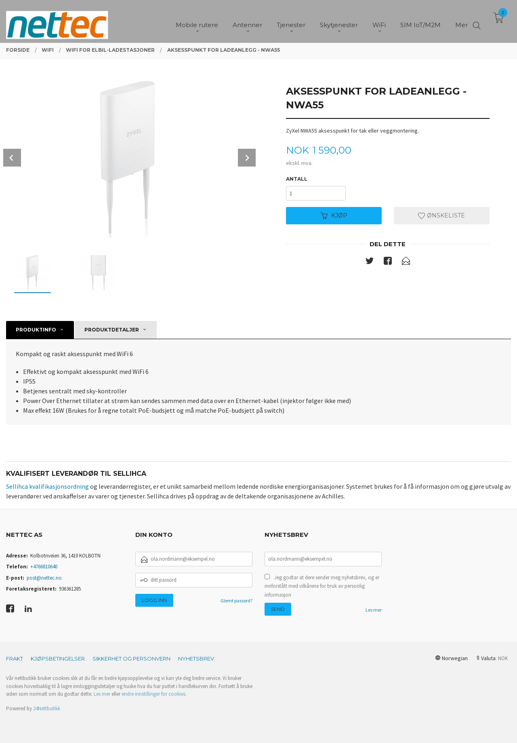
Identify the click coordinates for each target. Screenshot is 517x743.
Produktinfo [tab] (36, 330)
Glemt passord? (236, 600)
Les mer (374, 610)
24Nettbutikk (46, 708)
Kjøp (334, 215)
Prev (12, 158)
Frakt (14, 658)
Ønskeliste (441, 215)
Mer (461, 20)
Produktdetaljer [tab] (111, 330)
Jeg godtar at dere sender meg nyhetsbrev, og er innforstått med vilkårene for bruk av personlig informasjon (322, 586)
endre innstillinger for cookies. (154, 693)
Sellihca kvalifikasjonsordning (47, 486)
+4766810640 (43, 566)
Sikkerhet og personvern (131, 658)
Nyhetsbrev (196, 658)
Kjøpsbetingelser (58, 658)
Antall (296, 179)
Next (247, 158)
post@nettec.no (44, 577)
